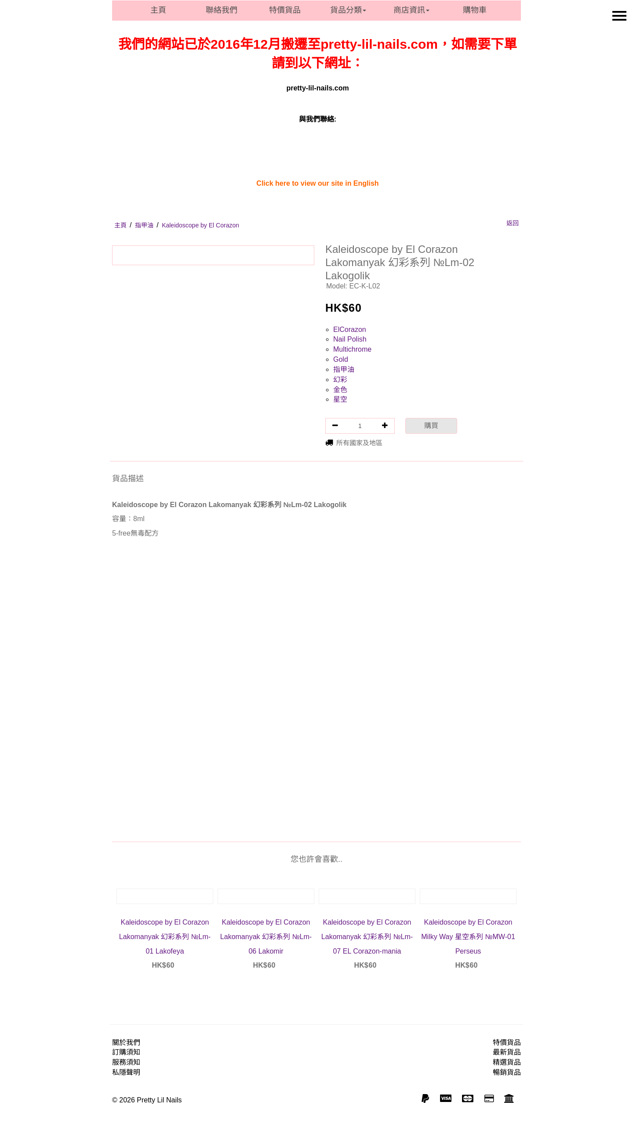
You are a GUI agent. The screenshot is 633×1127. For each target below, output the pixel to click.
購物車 (475, 10)
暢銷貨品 (507, 1072)
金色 (340, 389)
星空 (340, 399)
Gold (340, 359)
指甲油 (343, 369)
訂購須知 (126, 1052)
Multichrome (352, 349)
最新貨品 (507, 1052)
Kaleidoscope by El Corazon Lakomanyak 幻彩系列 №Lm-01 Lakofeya (165, 936)
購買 (431, 425)
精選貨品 (507, 1062)
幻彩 (340, 379)
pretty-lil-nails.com (317, 88)
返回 (512, 223)
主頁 (158, 10)
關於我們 (126, 1042)
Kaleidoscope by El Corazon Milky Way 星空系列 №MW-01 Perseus (468, 936)
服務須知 (126, 1062)
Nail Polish (350, 339)
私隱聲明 (126, 1072)
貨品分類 (348, 10)
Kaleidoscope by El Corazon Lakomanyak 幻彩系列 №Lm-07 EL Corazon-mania (367, 936)
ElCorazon (349, 329)
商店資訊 (411, 10)
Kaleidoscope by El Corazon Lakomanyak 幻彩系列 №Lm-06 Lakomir (266, 936)
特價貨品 (285, 10)
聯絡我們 (221, 10)
